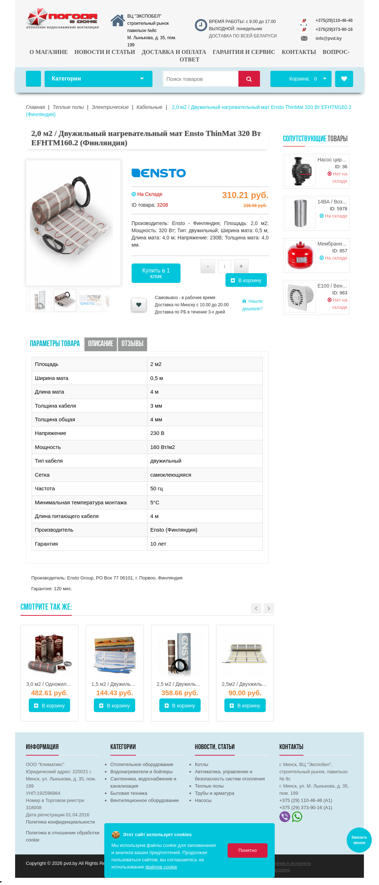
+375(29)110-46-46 (334, 20)
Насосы (203, 800)
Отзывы (132, 344)
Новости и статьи (104, 52)
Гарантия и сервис (244, 52)
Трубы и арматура (214, 793)
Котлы (201, 764)
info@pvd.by (329, 38)
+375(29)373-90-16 (334, 29)
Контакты (299, 52)
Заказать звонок (359, 840)
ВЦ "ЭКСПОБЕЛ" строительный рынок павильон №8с (148, 23)
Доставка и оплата (174, 52)
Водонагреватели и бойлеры (141, 771)
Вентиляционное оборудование (144, 800)
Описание (100, 344)
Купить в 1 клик (156, 273)
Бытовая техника (128, 793)
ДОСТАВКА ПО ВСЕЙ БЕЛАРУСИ (243, 35)
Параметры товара (55, 344)
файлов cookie (161, 867)
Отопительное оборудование (141, 764)
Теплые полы (209, 786)
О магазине (48, 52)
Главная (33, 79)
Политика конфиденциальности (60, 822)
